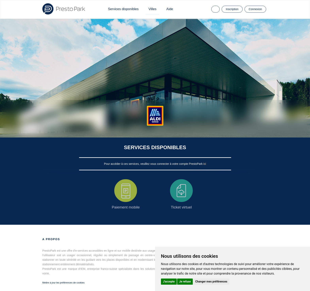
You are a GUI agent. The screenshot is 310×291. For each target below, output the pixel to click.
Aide (169, 9)
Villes (152, 9)
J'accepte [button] (169, 281)
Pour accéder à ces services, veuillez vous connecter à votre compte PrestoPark (153, 163)
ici (204, 163)
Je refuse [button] (185, 281)
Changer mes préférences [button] (211, 281)
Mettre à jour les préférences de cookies (63, 282)
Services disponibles (123, 9)
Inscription (232, 9)
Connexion (255, 9)
